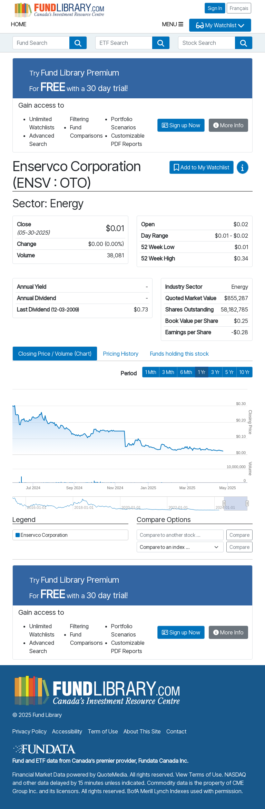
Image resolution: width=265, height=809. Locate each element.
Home (18, 24)
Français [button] (239, 8)
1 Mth (150, 372)
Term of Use (103, 731)
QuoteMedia (112, 774)
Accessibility (67, 731)
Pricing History (120, 353)
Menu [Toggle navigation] (172, 24)
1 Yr (201, 372)
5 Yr (229, 372)
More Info (228, 125)
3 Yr (215, 372)
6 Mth (186, 372)
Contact (176, 731)
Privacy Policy (29, 731)
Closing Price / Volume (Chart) (54, 353)
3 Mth (168, 372)
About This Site (142, 731)
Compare (239, 535)
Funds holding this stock (179, 353)
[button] (78, 43)
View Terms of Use (199, 774)
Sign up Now (181, 125)
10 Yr (244, 372)
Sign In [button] (215, 8)
